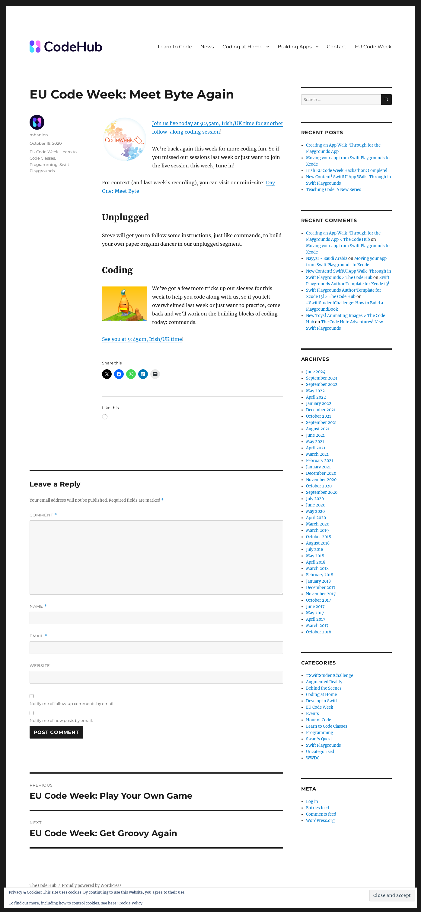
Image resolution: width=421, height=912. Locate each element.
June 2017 (315, 606)
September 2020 (321, 492)
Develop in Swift (321, 700)
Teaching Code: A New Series (333, 189)
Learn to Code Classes (326, 726)
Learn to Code (175, 47)
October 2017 (318, 600)
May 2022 (315, 390)
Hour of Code (318, 720)
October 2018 (318, 536)
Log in (312, 801)
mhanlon (39, 134)
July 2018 (314, 549)
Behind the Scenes (324, 688)
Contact (336, 47)
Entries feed (317, 807)
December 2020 (321, 473)
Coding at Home (242, 47)
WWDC (312, 758)
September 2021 (321, 422)
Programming (44, 164)
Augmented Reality (324, 681)
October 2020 (319, 486)
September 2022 (321, 384)
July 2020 (315, 498)
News (207, 47)
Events (312, 713)
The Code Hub (43, 885)
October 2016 (318, 632)
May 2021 (315, 441)
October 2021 (318, 416)
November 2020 (321, 479)
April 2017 (315, 619)
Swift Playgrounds (323, 745)
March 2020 (317, 524)
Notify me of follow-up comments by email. (72, 703)
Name (38, 606)
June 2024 (315, 371)
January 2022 (318, 403)
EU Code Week (373, 47)
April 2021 (315, 448)
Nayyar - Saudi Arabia (326, 258)
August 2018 (318, 543)
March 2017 (317, 625)
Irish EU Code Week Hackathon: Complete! (347, 170)
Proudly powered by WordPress (92, 885)
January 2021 (318, 467)
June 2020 (315, 505)
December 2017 (321, 587)
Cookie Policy (130, 903)
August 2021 (318, 429)
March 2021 (317, 454)
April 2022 (316, 397)
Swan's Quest (319, 739)
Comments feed (321, 814)
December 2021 (321, 409)
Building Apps (295, 47)
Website (40, 665)
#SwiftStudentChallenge (329, 675)
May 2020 (315, 511)
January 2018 (318, 581)
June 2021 (315, 435)
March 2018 (317, 568)
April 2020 (316, 517)
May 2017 (315, 613)
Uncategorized (320, 751)
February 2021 (319, 460)
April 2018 (315, 562)
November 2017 (321, 594)
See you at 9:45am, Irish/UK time (142, 339)
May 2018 (315, 555)
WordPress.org (320, 820)
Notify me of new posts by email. (61, 720)
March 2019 (317, 530)
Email (39, 636)
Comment (43, 515)
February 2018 (319, 574)
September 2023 (321, 378)
